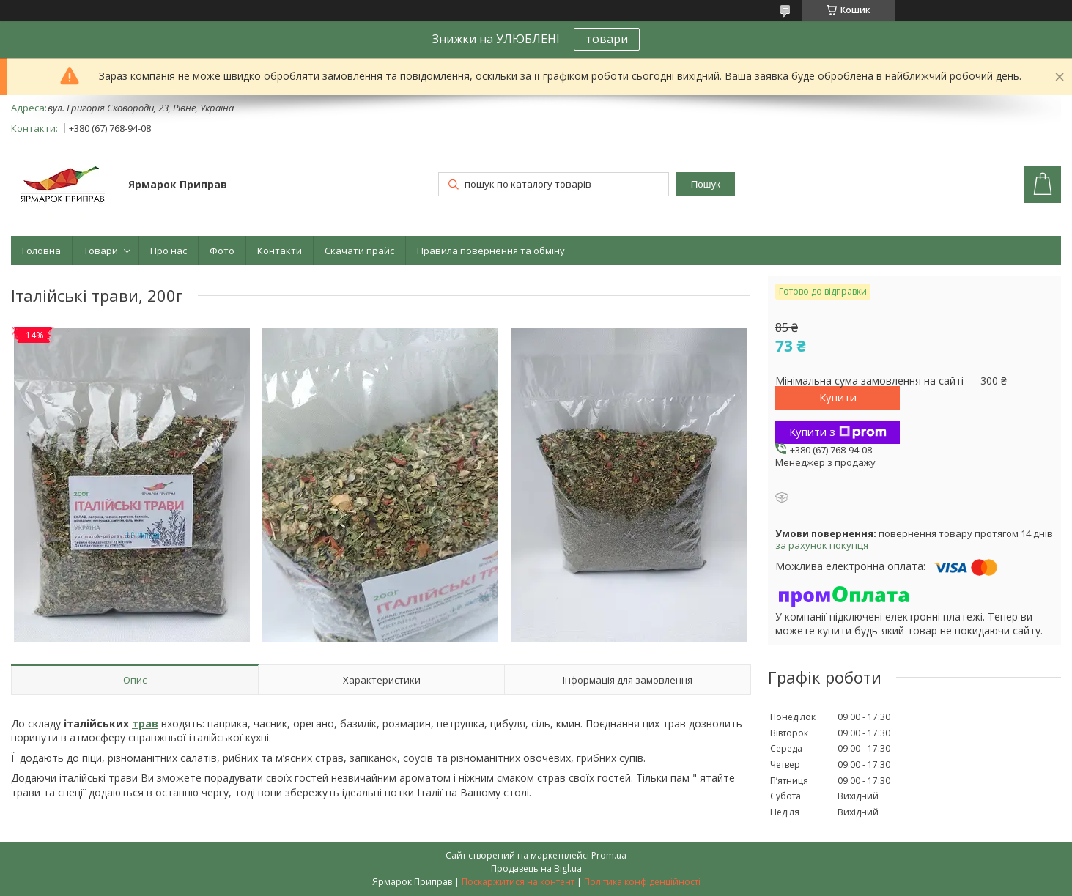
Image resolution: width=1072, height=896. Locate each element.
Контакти (279, 250)
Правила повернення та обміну (491, 250)
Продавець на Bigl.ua (536, 868)
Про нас (168, 250)
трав (145, 723)
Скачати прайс (359, 250)
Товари (101, 250)
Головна (41, 250)
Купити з (838, 431)
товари (606, 39)
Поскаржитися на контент (518, 881)
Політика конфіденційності (642, 881)
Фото (222, 250)
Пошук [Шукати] (705, 184)
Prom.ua (608, 855)
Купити (838, 397)
